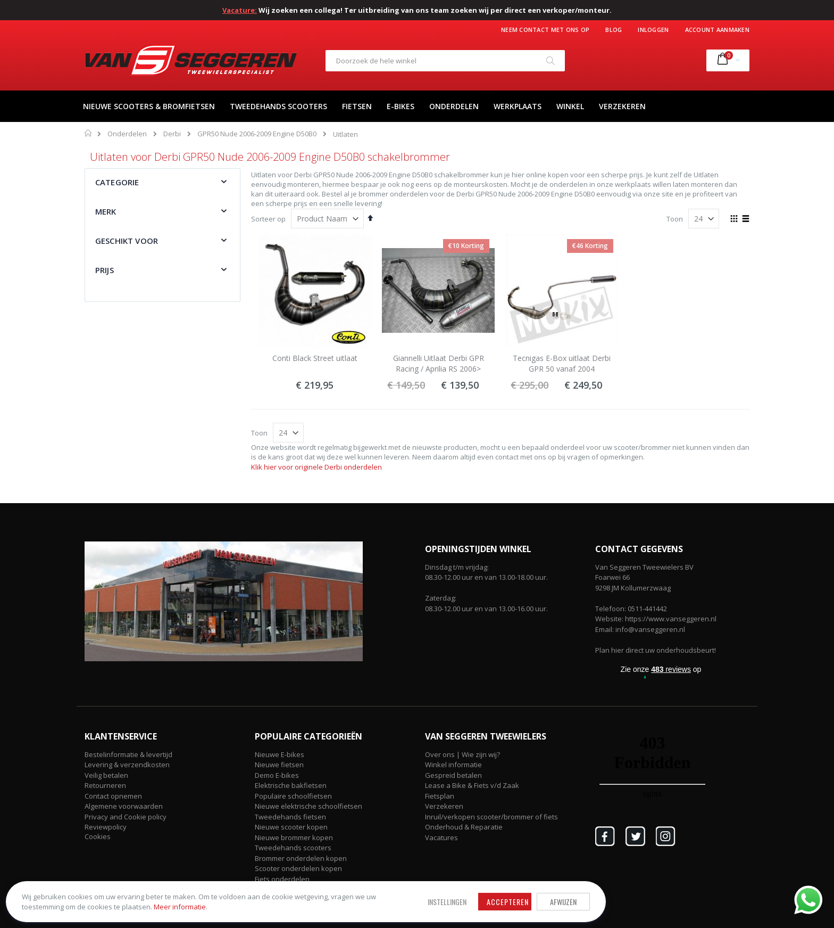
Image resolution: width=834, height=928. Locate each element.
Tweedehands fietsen (290, 817)
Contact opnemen (113, 796)
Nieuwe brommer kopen (294, 837)
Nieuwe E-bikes (279, 754)
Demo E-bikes (277, 775)
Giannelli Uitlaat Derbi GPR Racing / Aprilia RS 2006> (438, 363)
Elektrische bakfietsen (291, 785)
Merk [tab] (105, 211)
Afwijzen (385, 892)
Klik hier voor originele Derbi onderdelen (316, 467)
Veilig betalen (106, 775)
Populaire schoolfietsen (293, 796)
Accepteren (329, 892)
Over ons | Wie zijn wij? (462, 754)
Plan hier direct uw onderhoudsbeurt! (655, 650)
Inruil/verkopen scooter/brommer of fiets (491, 817)
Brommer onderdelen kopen (301, 858)
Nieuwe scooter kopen (291, 827)
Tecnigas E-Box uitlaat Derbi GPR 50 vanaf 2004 (562, 363)
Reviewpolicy (106, 827)
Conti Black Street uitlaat (314, 358)
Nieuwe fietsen (279, 764)
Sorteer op (268, 219)
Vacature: (239, 10)
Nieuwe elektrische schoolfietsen (308, 806)
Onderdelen (127, 133)
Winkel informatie (453, 764)
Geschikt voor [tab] (126, 240)
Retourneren (105, 785)
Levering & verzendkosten (127, 764)
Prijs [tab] (104, 270)
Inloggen (653, 30)
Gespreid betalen (453, 775)
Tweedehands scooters (293, 847)
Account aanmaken (717, 30)
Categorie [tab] (117, 182)
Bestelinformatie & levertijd (128, 754)
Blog (613, 30)
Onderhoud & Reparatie (464, 827)
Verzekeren (444, 806)
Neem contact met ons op (545, 30)
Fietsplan (439, 796)
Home (89, 133)
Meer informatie (141, 902)
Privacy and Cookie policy (125, 817)
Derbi (172, 133)
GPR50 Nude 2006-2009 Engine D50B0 (256, 133)
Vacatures (441, 837)
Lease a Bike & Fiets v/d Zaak (472, 785)
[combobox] (445, 60)
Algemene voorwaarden (124, 806)
